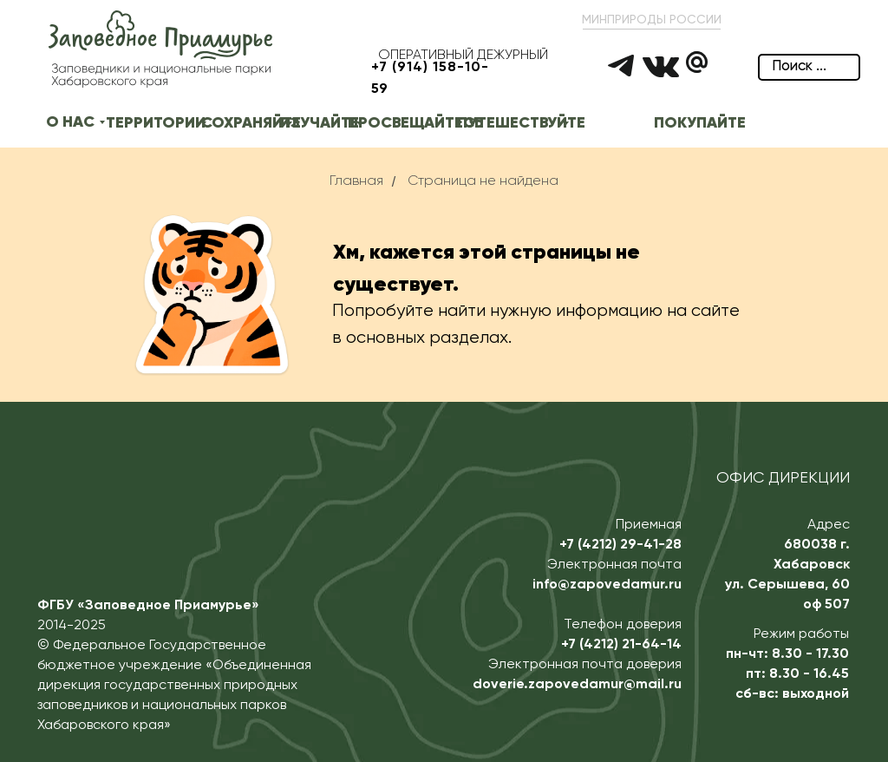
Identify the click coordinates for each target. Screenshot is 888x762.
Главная (356, 181)
